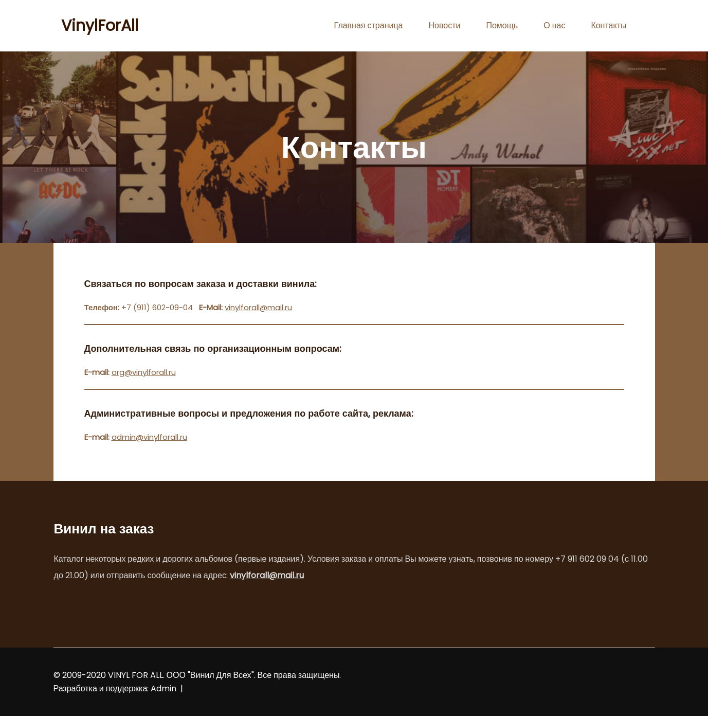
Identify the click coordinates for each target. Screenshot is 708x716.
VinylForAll (99, 26)
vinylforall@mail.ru (258, 307)
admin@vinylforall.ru (149, 437)
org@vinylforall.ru (144, 372)
